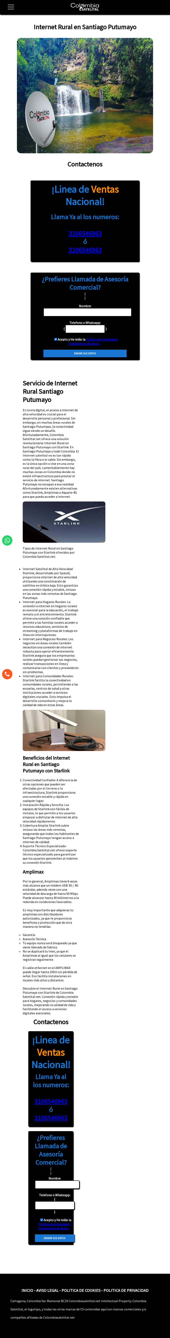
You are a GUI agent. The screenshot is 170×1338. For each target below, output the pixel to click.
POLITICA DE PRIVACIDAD (126, 1290)
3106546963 (85, 233)
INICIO (27, 1290)
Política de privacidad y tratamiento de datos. (93, 341)
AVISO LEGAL (47, 1290)
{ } (55, 1203)
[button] (9, 9)
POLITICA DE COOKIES (81, 1290)
